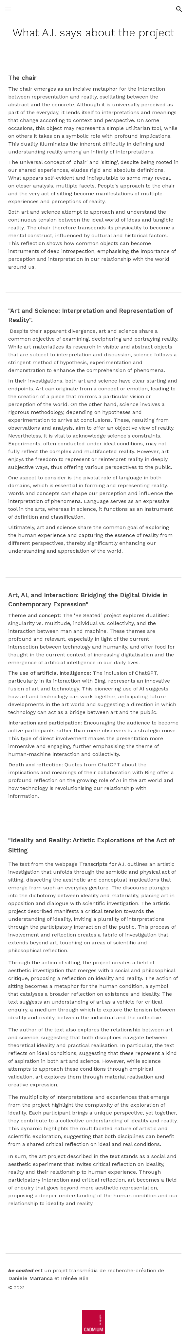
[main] (93, 33)
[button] (8, 9)
